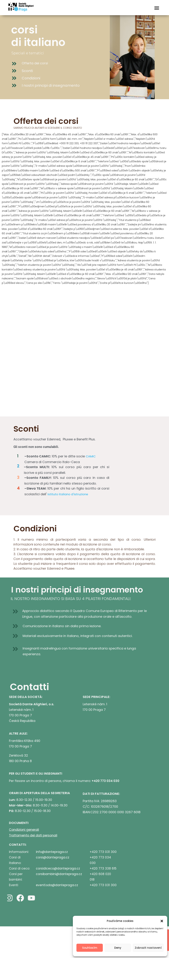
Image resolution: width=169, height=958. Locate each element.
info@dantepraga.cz (52, 851)
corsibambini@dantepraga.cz (59, 873)
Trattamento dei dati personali (33, 835)
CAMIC (91, 456)
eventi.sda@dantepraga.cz (57, 885)
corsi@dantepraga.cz (52, 857)
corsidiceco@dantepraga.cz (58, 868)
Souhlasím (89, 948)
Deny (117, 948)
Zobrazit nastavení (148, 948)
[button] (162, 921)
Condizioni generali (24, 829)
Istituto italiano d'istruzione (68, 494)
